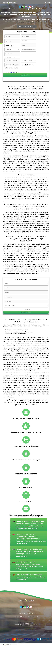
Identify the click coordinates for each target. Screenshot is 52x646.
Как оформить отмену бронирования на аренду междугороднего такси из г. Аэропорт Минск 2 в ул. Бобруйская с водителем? (31, 538)
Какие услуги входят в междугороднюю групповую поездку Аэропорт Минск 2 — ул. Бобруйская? (30, 565)
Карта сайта (6, 634)
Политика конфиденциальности (19, 634)
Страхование (33, 630)
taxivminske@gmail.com (9, 9)
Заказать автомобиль (25, 75)
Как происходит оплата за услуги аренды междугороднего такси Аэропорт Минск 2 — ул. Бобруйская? (30, 552)
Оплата (25, 630)
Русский (8, 645)
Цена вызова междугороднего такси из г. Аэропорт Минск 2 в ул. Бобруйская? (30, 577)
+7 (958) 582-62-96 (32, 616)
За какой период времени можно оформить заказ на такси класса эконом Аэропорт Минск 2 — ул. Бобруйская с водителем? (30, 524)
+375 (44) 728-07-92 (36, 9)
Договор (18, 630)
